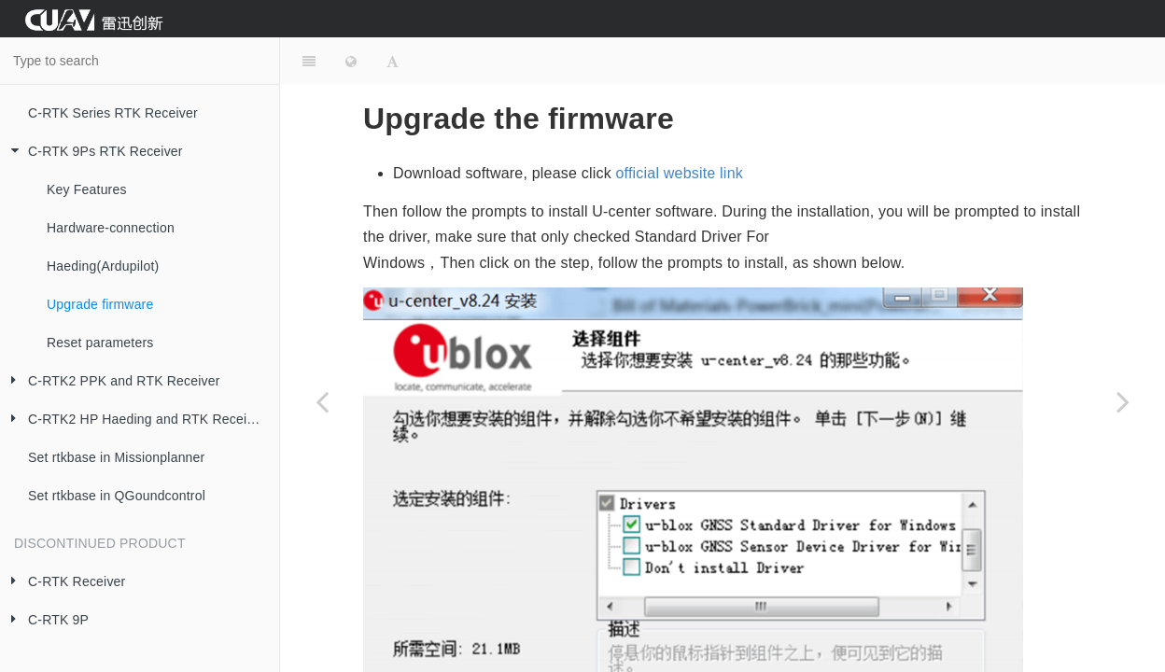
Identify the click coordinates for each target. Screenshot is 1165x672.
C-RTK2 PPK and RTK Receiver (110, 381)
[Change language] (351, 60)
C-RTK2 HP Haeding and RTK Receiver (132, 419)
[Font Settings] (393, 60)
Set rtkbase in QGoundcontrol (116, 495)
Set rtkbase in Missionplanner (116, 457)
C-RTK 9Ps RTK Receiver (91, 152)
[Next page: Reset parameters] (1123, 401)
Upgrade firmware (100, 304)
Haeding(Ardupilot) (103, 266)
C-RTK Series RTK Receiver (113, 112)
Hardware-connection (111, 227)
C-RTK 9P (44, 620)
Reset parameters (100, 342)
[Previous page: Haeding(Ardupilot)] (322, 401)
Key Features (87, 189)
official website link (679, 173)
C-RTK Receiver (62, 582)
